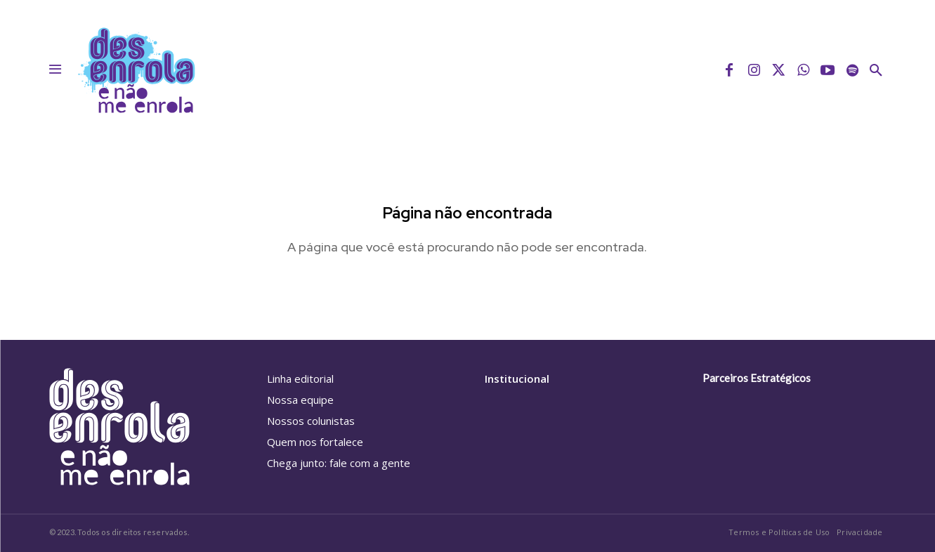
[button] (876, 70)
